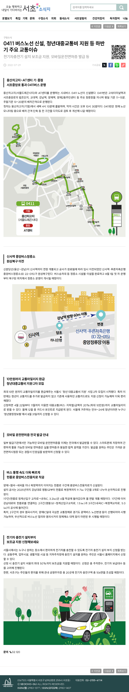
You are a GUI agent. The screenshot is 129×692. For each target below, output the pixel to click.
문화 (32, 18)
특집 (18, 18)
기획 (25, 18)
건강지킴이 (98, 18)
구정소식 (43, 18)
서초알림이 (80, 18)
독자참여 (115, 18)
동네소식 (64, 18)
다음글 (108, 26)
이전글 (97, 26)
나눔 (125, 18)
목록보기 (121, 26)
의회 (53, 18)
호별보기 (7, 18)
